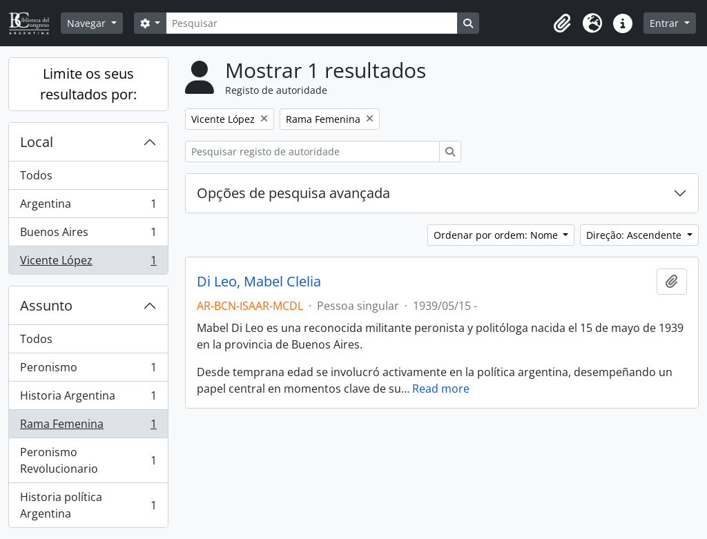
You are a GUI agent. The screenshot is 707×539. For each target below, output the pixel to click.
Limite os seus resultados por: (88, 84)
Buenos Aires (88, 235)
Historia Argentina (88, 398)
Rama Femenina (88, 426)
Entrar (665, 23)
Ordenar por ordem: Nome (497, 235)
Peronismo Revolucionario (88, 460)
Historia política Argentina (88, 505)
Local (36, 142)
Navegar (87, 23)
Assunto (46, 305)
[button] (562, 23)
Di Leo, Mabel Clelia (259, 281)
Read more (440, 388)
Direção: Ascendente (635, 235)
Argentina (88, 206)
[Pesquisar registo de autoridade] (312, 151)
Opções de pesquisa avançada (293, 193)
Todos (36, 175)
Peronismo (88, 370)
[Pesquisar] (311, 23)
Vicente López (88, 263)
